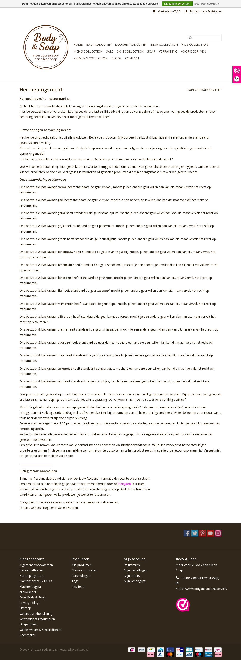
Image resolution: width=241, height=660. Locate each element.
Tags (75, 581)
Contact (132, 58)
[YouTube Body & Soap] (210, 533)
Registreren (132, 565)
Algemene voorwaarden (36, 565)
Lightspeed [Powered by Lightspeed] (82, 649)
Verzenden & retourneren (37, 619)
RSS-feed (78, 586)
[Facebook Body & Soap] (187, 533)
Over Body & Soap (33, 597)
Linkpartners (28, 624)
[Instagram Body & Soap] (218, 533)
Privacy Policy (29, 603)
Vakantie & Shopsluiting (36, 614)
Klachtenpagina (30, 586)
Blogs (116, 58)
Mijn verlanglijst (135, 581)
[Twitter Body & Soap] (194, 533)
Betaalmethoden (31, 570)
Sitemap (25, 608)
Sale (109, 51)
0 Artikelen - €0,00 (167, 11)
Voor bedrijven (193, 51)
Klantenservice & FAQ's (36, 581)
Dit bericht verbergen (177, 3)
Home (78, 44)
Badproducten (98, 44)
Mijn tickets (132, 576)
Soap (151, 51)
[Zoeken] (204, 38)
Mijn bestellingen (135, 570)
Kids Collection (194, 44)
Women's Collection (91, 58)
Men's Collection (88, 51)
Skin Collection (130, 51)
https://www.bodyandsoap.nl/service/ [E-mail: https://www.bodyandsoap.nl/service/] (201, 589)
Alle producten (82, 565)
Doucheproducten (130, 44)
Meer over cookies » (206, 3)
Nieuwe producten (84, 570)
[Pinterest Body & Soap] (202, 533)
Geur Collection (164, 44)
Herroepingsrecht (209, 90)
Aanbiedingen (81, 576)
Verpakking (168, 51)
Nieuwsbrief (28, 592)
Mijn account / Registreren (203, 11)
